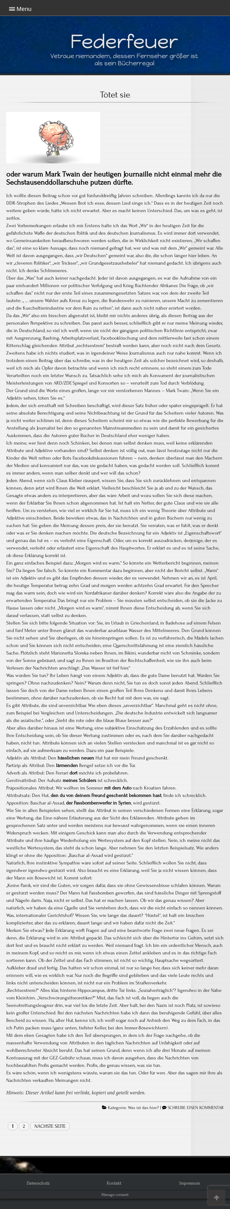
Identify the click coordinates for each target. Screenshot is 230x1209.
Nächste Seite (50, 1126)
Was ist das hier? (143, 1107)
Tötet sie (115, 95)
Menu (24, 9)
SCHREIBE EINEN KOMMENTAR (196, 1107)
